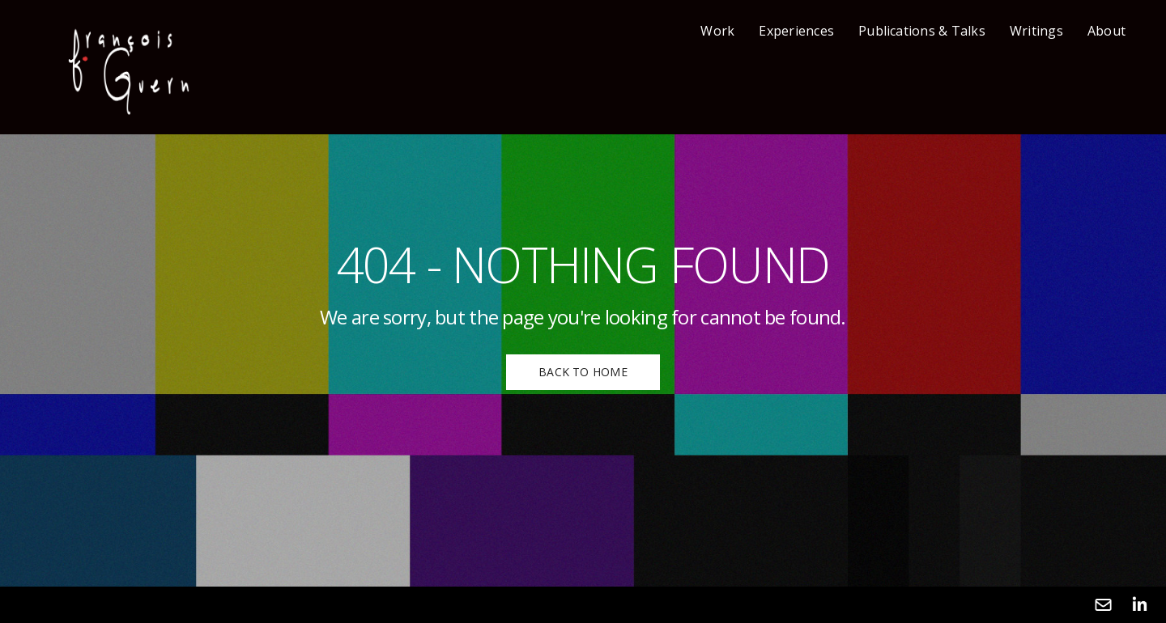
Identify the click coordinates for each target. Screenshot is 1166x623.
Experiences (796, 31)
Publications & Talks (921, 31)
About (1106, 31)
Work (717, 31)
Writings (1036, 31)
